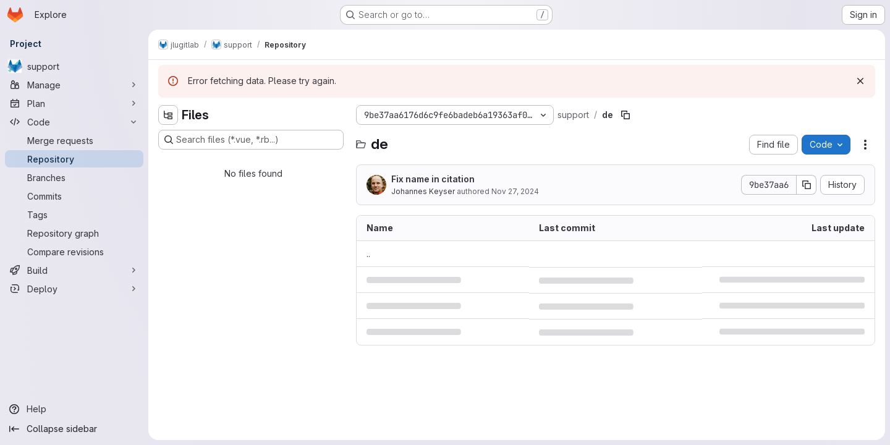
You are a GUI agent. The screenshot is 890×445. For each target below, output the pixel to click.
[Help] (74, 409)
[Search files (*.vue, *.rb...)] (251, 140)
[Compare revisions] (74, 251)
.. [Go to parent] (368, 253)
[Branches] (74, 177)
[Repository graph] (74, 233)
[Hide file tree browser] (168, 115)
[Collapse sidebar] (74, 429)
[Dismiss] (860, 81)
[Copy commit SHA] (806, 185)
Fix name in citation (433, 179)
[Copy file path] (625, 115)
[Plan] (74, 103)
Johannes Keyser (423, 191)
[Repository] (74, 158)
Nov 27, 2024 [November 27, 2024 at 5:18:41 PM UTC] (515, 191)
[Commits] (74, 196)
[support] (74, 66)
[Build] (74, 270)
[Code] (74, 121)
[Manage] (74, 84)
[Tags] (74, 214)
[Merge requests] (74, 140)
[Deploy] (74, 288)
